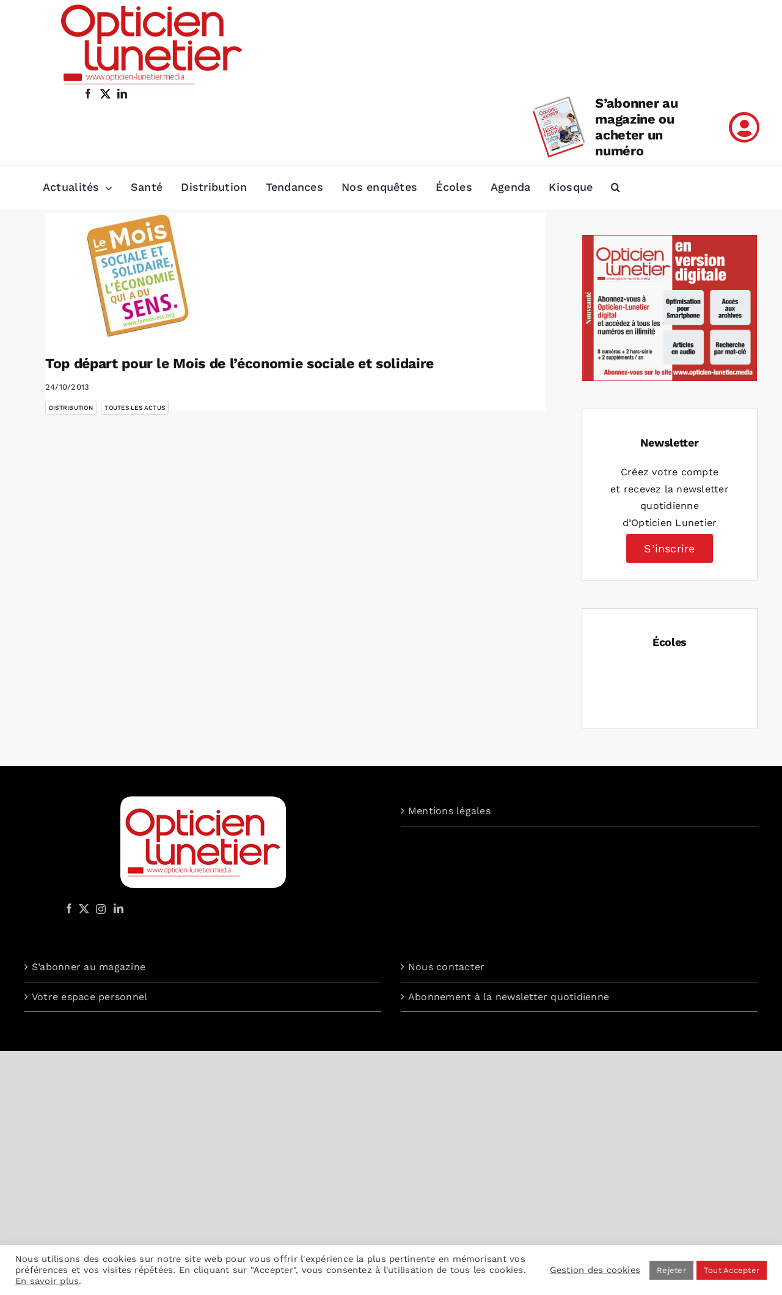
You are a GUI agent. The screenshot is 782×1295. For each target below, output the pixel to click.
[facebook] (88, 93)
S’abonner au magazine (88, 967)
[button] (615, 188)
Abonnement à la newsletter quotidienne (508, 997)
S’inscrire (669, 548)
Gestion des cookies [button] (595, 1269)
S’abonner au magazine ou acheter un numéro (636, 126)
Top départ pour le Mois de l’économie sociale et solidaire (239, 363)
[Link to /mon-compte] (744, 127)
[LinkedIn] (118, 908)
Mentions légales (449, 811)
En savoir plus (47, 1280)
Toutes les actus (134, 407)
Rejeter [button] (671, 1270)
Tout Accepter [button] (731, 1270)
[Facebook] (69, 908)
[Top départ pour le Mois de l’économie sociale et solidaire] (143, 275)
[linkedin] (122, 93)
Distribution (71, 407)
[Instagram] (99, 908)
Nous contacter (446, 967)
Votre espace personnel (89, 997)
